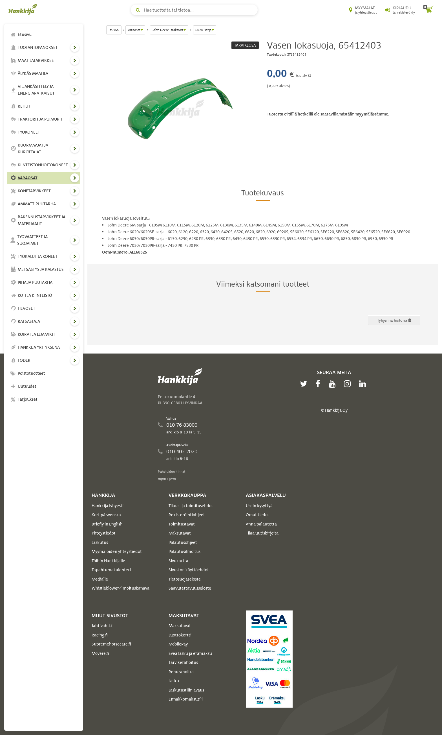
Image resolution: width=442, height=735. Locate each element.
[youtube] (333, 384)
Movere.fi (100, 653)
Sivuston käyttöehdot (189, 570)
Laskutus (100, 542)
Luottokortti (180, 635)
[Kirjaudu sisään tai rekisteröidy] (400, 10)
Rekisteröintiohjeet (187, 515)
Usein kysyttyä (259, 506)
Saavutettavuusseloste (190, 588)
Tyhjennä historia (394, 320)
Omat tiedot (257, 515)
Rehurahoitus (181, 672)
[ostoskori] (428, 10)
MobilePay (178, 644)
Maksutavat (180, 533)
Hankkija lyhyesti (107, 506)
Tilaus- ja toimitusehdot (191, 506)
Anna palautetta (261, 524)
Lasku (174, 681)
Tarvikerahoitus (183, 662)
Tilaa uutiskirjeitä (262, 533)
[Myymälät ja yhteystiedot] (363, 10)
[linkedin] (364, 384)
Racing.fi (100, 635)
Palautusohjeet (183, 542)
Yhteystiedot (104, 533)
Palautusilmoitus (184, 551)
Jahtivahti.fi (103, 626)
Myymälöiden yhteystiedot (117, 551)
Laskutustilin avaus (186, 690)
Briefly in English (107, 524)
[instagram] (348, 384)
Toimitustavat (182, 524)
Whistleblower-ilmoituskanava (120, 588)
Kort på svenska (106, 515)
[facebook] (319, 384)
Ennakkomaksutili (186, 699)
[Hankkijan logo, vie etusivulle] (23, 9)
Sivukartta (178, 561)
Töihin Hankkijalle (108, 561)
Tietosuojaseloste (185, 579)
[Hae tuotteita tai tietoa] (194, 10)
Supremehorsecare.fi (111, 644)
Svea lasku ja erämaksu (190, 653)
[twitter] (305, 384)
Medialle (100, 579)
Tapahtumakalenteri (111, 570)
